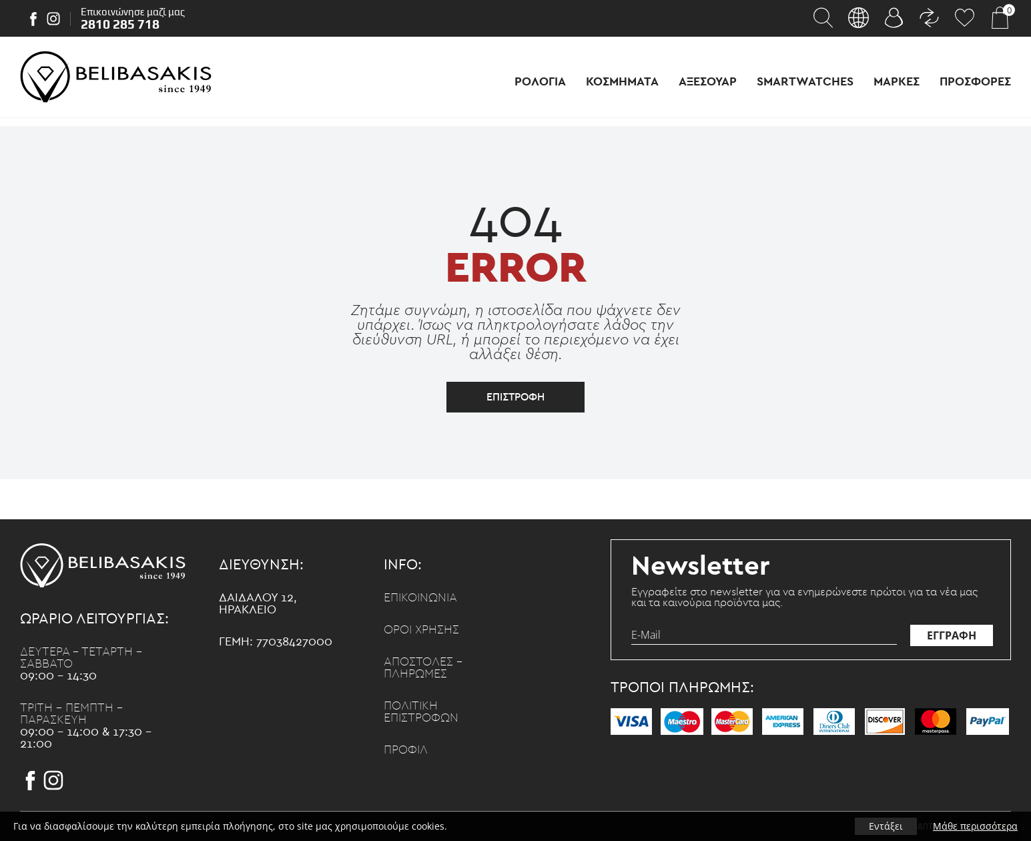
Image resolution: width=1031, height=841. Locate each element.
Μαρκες (897, 82)
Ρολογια (540, 82)
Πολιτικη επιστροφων (421, 712)
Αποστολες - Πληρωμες (423, 668)
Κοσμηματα (622, 82)
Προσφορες (975, 82)
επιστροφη (515, 397)
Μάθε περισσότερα (975, 826)
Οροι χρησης (421, 630)
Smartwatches (805, 82)
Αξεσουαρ (708, 82)
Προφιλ (406, 750)
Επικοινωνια (420, 598)
